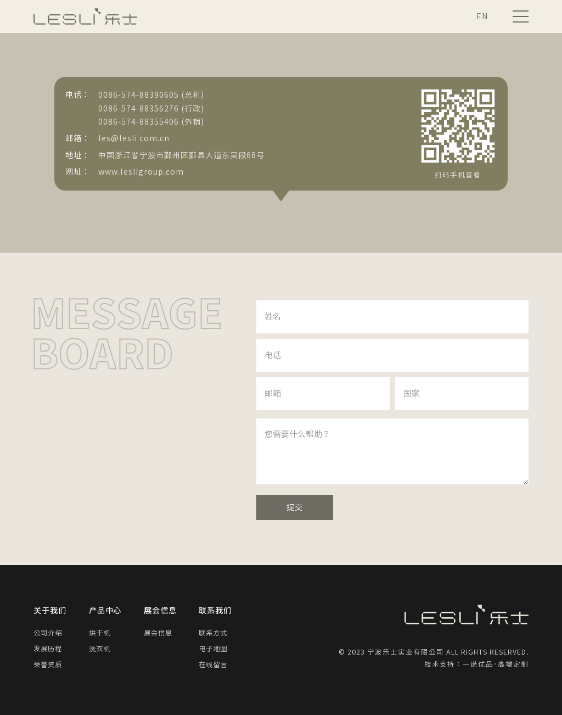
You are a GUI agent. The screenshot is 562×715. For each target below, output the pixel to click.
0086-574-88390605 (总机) (151, 95)
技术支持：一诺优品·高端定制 (476, 664)
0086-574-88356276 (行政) (151, 108)
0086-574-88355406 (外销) (151, 122)
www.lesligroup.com (141, 171)
